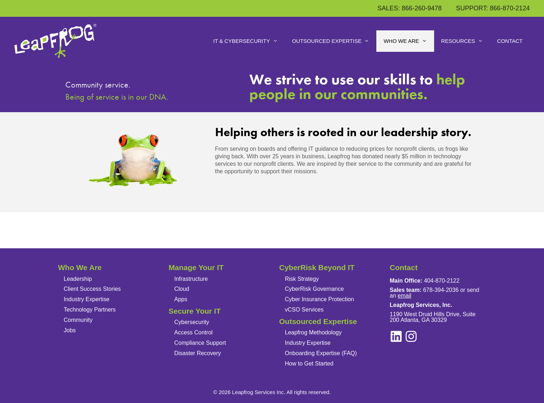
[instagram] (396, 336)
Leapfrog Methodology (313, 332)
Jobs (70, 330)
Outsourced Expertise (334, 41)
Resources (465, 41)
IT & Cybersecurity (249, 41)
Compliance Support (200, 343)
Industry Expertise (87, 299)
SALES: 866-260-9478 (409, 8)
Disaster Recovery (197, 353)
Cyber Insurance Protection (319, 299)
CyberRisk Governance (314, 289)
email (404, 296)
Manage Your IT (196, 267)
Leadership (78, 279)
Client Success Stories (92, 289)
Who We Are (408, 41)
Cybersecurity (191, 322)
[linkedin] (411, 336)
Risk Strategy (302, 279)
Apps (180, 299)
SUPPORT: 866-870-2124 (493, 8)
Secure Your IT (195, 311)
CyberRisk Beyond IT (317, 267)
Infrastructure (191, 279)
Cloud (181, 289)
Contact (510, 41)
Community (78, 320)
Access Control (193, 332)
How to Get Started (309, 363)
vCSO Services (304, 310)
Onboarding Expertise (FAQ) (321, 353)
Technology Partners (90, 310)
